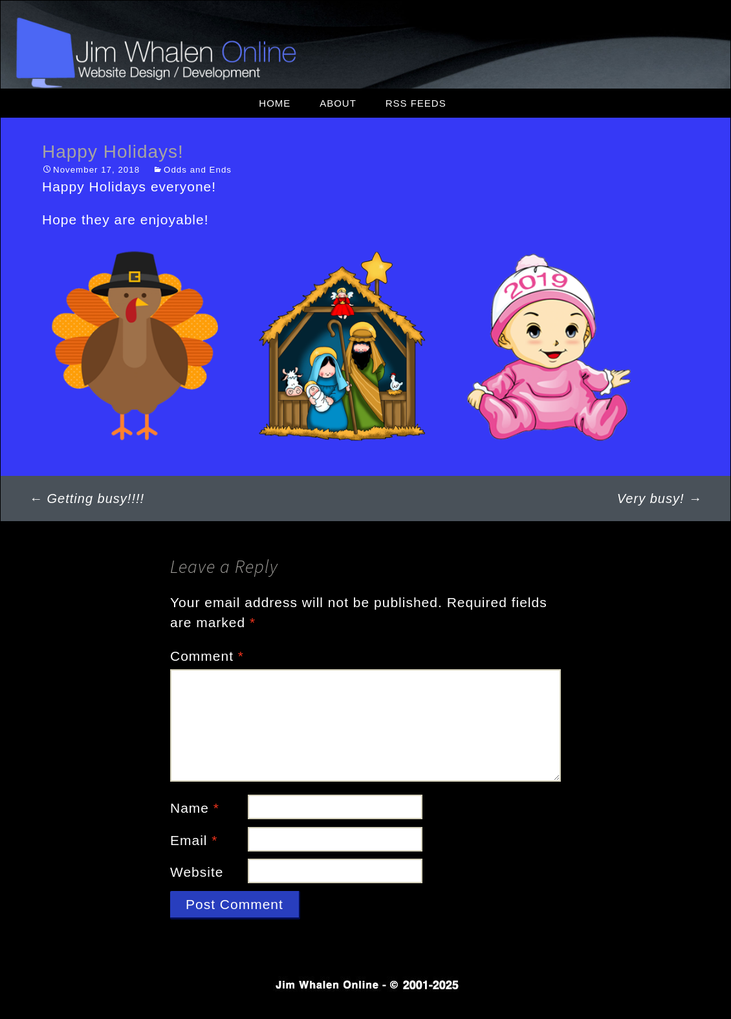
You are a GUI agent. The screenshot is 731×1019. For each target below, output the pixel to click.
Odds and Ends (198, 170)
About (338, 103)
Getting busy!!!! (86, 498)
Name (194, 807)
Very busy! (659, 498)
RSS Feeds (416, 103)
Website (196, 871)
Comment (207, 656)
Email (194, 840)
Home (274, 103)
